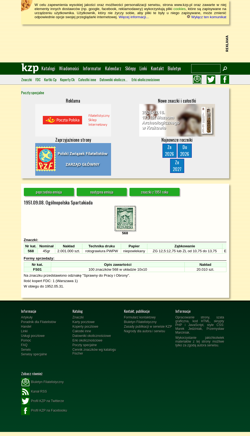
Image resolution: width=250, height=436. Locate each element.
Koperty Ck (67, 79)
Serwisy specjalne (34, 354)
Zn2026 (169, 150)
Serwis (26, 350)
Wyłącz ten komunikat (206, 17)
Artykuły (27, 317)
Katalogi (48, 68)
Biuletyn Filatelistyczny (140, 322)
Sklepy (130, 68)
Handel (26, 326)
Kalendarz (113, 68)
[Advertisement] (125, 43)
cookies (179, 9)
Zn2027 (177, 165)
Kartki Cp (50, 79)
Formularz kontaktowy (140, 317)
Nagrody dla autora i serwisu (144, 331)
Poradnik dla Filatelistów (38, 322)
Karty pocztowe (84, 322)
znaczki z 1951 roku (154, 192)
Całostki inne (87, 79)
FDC (38, 79)
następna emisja (101, 192)
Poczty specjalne (32, 92)
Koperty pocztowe (85, 326)
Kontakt (157, 68)
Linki (143, 68)
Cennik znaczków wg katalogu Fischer (94, 351)
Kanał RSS (34, 391)
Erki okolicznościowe (146, 79)
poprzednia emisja (49, 192)
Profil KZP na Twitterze (42, 401)
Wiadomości (69, 68)
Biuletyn (174, 68)
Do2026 (184, 150)
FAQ (24, 345)
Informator (92, 68)
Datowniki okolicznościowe (114, 79)
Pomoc (26, 340)
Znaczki (26, 79)
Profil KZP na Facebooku (44, 410)
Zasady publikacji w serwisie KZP (148, 326)
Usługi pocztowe (33, 336)
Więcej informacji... (134, 17)
